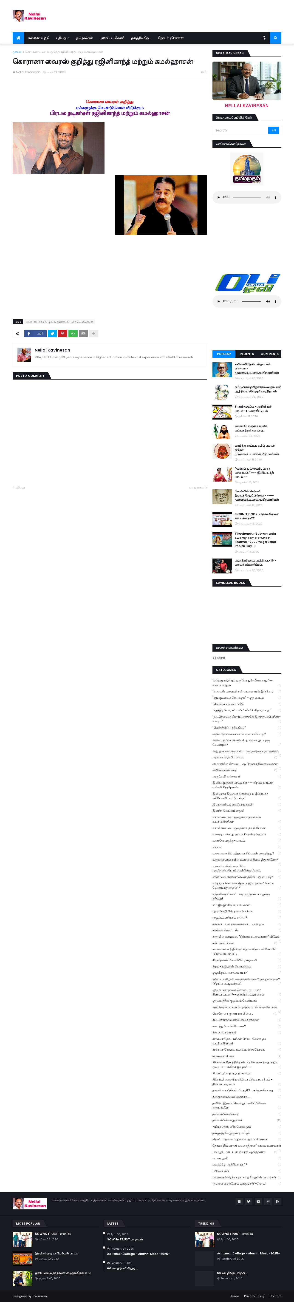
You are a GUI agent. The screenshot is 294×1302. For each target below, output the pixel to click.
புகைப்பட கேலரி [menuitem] (112, 38)
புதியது (20, 487)
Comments (270, 354)
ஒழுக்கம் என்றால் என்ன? (246, 917)
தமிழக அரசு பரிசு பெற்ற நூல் (246, 1126)
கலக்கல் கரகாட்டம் (246, 930)
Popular (224, 354)
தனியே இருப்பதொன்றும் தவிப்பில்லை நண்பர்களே (246, 1105)
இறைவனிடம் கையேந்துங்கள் (246, 804)
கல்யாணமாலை (244, 943)
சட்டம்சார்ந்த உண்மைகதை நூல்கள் (246, 1020)
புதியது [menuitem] (61, 38)
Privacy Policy (254, 1296)
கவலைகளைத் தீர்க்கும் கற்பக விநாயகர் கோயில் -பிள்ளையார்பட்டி (246, 951)
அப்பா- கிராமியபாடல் (244, 757)
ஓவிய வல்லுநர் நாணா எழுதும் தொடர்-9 (63, 1273)
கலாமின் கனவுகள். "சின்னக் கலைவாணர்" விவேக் (246, 937)
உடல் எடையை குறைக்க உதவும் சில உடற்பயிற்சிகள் (246, 819)
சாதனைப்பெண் (246, 1056)
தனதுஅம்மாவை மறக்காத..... (246, 1097)
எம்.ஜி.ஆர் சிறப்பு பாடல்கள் (246, 905)
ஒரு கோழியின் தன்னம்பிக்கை (246, 911)
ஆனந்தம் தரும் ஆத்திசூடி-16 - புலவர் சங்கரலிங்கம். (255, 563)
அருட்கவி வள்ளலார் (246, 776)
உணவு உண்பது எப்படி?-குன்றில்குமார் (246, 834)
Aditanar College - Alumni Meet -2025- (138, 1254)
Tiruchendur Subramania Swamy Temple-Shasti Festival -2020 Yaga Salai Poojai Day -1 (255, 540)
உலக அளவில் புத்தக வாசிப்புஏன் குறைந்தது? (246, 853)
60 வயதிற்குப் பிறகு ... (122, 1268)
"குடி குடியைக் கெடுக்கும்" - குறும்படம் (246, 697)
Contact (275, 1296)
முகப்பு (17, 52)
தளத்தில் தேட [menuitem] (141, 38)
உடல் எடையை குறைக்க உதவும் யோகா (246, 828)
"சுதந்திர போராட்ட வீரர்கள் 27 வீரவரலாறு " (246, 710)
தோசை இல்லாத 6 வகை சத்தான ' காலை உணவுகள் (246, 1146)
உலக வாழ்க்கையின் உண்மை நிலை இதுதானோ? (246, 860)
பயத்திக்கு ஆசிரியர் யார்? (246, 1164)
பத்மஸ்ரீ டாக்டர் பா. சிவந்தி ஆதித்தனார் (244, 1152)
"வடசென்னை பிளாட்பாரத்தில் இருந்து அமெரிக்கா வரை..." (246, 719)
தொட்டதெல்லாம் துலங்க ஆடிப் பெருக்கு (246, 1139)
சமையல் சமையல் (246, 1032)
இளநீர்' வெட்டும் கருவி (246, 810)
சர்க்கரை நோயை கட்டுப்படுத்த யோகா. (246, 1049)
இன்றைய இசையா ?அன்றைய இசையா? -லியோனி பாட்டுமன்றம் (246, 796)
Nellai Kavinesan (52, 350)
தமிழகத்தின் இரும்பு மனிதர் (246, 1133)
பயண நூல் (246, 1158)
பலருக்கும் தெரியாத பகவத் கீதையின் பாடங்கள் (246, 1177)
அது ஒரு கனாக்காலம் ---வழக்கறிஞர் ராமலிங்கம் (246, 752)
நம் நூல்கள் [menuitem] (84, 38)
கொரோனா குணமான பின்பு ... (244, 1013)
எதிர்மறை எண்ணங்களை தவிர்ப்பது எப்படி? (246, 877)
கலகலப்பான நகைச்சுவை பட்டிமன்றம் (246, 924)
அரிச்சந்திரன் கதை (244, 770)
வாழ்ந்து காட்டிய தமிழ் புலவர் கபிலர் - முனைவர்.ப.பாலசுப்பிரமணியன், (257, 450)
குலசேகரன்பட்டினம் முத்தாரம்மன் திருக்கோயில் (246, 1007)
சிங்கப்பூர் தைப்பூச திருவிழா (246, 1073)
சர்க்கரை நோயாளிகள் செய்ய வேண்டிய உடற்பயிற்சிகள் (246, 1041)
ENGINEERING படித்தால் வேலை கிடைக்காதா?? (257, 516)
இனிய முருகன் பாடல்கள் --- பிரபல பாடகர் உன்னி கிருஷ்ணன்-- (246, 785)
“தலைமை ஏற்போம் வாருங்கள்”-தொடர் (246, 1183)
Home (234, 1296)
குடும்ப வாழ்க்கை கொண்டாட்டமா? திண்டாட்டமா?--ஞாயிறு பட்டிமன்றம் (246, 992)
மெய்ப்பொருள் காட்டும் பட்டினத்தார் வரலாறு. (251, 428)
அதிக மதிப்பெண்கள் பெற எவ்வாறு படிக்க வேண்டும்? (246, 742)
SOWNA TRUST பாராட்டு (53, 1234)
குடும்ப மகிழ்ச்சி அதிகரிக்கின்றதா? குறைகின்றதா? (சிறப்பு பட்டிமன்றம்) (246, 981)
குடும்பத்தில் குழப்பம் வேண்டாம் (246, 1000)
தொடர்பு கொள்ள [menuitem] (171, 38)
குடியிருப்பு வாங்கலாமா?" (246, 972)
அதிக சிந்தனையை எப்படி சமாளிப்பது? (246, 734)
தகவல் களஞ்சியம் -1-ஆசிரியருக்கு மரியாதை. (246, 1090)
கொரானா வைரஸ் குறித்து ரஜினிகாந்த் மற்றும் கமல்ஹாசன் (64, 52)
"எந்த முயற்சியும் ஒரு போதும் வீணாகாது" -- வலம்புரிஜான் (246, 682)
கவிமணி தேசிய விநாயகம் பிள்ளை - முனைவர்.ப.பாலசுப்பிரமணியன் (257, 368)
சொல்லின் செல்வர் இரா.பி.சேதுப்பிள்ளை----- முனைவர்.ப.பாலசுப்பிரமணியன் (257, 495)
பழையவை (196, 487)
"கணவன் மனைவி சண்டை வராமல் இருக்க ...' (246, 691)
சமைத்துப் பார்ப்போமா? (246, 1026)
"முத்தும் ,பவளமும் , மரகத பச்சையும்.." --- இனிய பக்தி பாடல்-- (254, 473)
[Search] (240, 130)
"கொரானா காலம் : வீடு (246, 704)
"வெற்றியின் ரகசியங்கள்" (246, 727)
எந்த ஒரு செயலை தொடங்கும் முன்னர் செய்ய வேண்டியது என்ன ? (246, 885)
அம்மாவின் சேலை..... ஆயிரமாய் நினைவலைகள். (246, 764)
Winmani (41, 1296)
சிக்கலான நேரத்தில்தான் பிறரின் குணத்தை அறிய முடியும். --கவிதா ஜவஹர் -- (246, 1064)
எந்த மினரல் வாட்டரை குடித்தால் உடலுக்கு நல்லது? (246, 896)
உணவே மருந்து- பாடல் (246, 840)
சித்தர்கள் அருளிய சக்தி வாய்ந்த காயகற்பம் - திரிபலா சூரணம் (246, 1081)
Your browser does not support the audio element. (246, 197)
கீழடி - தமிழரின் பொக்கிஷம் (246, 966)
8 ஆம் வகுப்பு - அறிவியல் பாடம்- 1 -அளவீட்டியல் (253, 409)
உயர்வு (246, 847)
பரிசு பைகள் (246, 1171)
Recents (247, 354)
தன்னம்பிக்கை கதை (246, 1114)
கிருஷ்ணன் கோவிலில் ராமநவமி (246, 960)
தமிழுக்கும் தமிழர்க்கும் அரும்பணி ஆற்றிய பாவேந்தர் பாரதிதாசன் (258, 389)
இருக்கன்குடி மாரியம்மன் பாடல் (56, 1253)
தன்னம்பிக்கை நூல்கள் (246, 1120)
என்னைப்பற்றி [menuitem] (38, 38)
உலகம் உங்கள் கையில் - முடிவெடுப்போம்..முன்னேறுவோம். (246, 868)
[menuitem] (18, 38)
